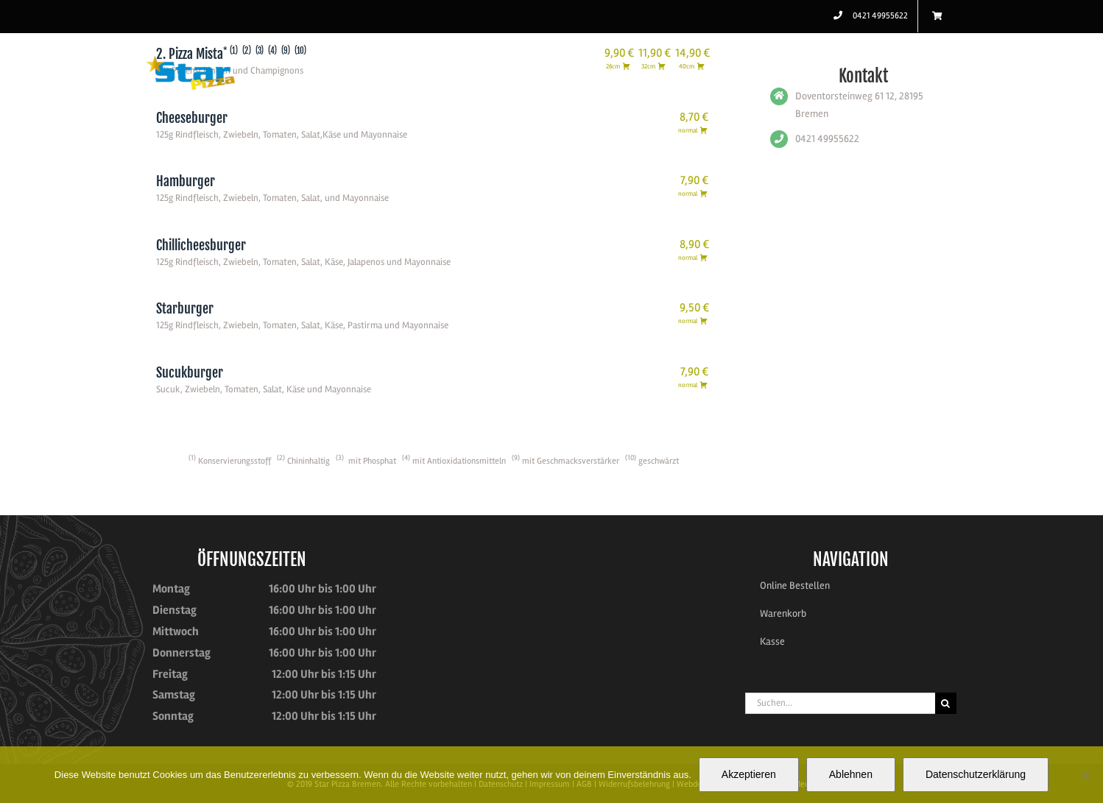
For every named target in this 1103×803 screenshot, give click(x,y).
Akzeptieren (749, 774)
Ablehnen (851, 774)
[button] (933, 64)
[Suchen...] (840, 703)
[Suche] (945, 703)
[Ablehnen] (1084, 775)
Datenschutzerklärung (976, 774)
